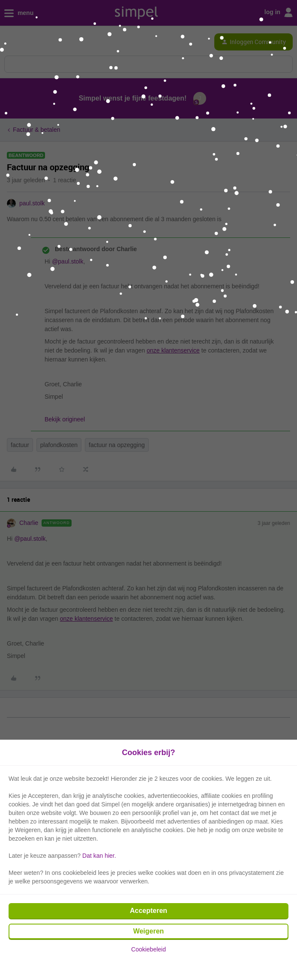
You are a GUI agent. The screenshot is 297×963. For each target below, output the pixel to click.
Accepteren (148, 910)
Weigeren (148, 931)
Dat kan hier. (99, 855)
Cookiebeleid (148, 949)
